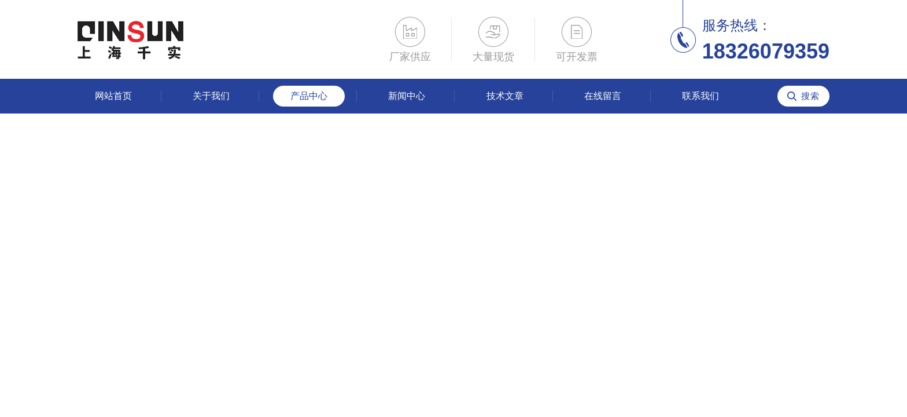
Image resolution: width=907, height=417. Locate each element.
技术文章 (504, 96)
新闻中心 (406, 96)
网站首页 (113, 96)
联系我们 (700, 96)
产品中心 (308, 96)
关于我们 (211, 96)
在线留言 (602, 96)
